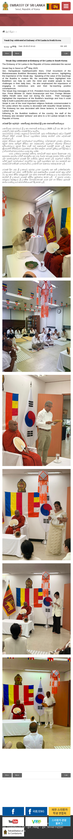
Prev (7, 53)
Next (17, 53)
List (66, 53)
